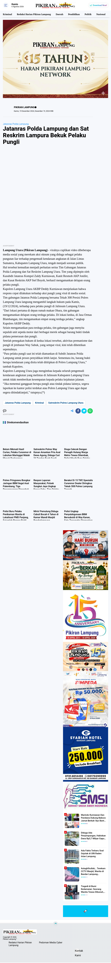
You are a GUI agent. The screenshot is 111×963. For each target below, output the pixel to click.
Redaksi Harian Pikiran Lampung (33, 14)
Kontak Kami (77, 952)
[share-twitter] (83, 411)
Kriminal (7, 14)
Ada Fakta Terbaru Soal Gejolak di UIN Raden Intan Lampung (93, 854)
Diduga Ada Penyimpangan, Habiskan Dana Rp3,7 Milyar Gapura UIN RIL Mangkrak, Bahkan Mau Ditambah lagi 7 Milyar (93, 836)
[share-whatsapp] (90, 411)
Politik (87, 14)
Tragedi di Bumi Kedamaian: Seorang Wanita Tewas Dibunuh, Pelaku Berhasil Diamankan (93, 889)
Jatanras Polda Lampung (16, 124)
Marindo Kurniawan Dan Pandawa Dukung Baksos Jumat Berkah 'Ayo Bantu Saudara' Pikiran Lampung (92, 818)
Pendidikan (73, 14)
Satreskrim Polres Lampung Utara (65, 402)
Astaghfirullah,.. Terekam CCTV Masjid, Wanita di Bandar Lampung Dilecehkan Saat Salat (92, 872)
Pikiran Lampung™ (10, 940)
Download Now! (100, 5)
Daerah (59, 14)
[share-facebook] (77, 411)
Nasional (100, 14)
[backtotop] (55, 924)
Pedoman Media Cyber (50, 943)
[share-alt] (70, 411)
